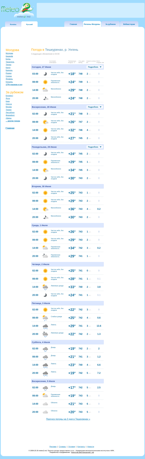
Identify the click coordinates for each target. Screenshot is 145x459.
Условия (71, 447)
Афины (9, 118)
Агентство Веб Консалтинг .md (82, 452)
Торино (9, 110)
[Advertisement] (72, 434)
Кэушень (9, 82)
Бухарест (9, 96)
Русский (29, 24)
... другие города (13, 121)
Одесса (9, 104)
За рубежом (111, 24)
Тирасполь (10, 62)
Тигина (8, 65)
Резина (8, 73)
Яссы (8, 98)
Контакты (81, 447)
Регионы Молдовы (92, 24)
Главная (73, 24)
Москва (9, 107)
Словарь (62, 447)
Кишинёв (9, 56)
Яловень (9, 79)
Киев (8, 101)
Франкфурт (10, 115)
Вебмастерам (129, 24)
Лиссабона (10, 113)
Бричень (9, 70)
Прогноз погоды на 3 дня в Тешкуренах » (68, 419)
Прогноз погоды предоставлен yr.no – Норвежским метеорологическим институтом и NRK (81, 450)
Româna (13, 24)
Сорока (9, 76)
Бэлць (8, 59)
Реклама (52, 447)
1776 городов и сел (14, 85)
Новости (90, 447)
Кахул (8, 68)
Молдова (9, 53)
